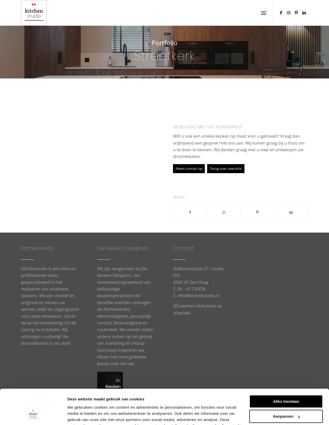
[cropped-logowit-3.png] (34, 13)
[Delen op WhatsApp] (224, 212)
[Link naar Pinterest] (296, 12)
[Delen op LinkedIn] (291, 212)
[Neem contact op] (189, 168)
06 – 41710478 (191, 289)
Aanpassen (286, 385)
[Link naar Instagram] (289, 12)
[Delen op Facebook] (190, 212)
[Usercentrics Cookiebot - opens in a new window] (33, 415)
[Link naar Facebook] (281, 12)
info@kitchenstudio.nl (198, 295)
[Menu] (263, 13)
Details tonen (79, 415)
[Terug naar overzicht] (225, 168)
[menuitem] (263, 13)
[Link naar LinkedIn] (304, 12)
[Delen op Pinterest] (257, 212)
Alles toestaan (286, 370)
